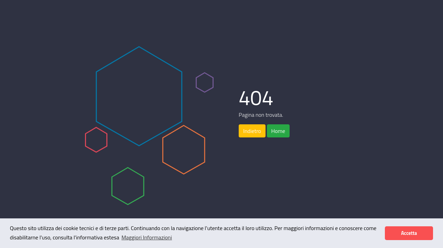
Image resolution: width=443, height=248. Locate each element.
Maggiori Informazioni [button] (146, 237)
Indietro (252, 131)
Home (278, 131)
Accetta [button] (409, 233)
